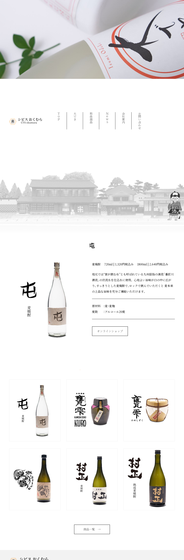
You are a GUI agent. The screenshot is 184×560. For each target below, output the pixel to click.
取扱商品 (91, 118)
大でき (75, 116)
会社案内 (123, 118)
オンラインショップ (110, 331)
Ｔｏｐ (59, 116)
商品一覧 (92, 529)
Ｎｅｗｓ (107, 118)
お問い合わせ (139, 120)
